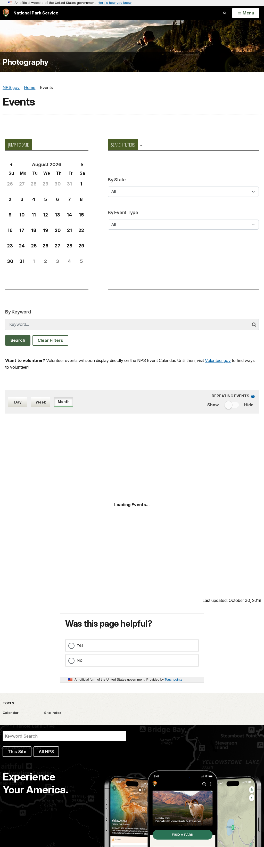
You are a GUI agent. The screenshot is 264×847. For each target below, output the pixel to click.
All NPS (46, 751)
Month (64, 401)
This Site (17, 751)
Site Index (52, 713)
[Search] (64, 736)
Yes (80, 645)
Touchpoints (173, 679)
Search (17, 340)
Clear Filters (50, 340)
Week (41, 402)
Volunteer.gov (218, 360)
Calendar (11, 713)
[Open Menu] (245, 13)
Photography (25, 62)
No (79, 660)
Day (17, 402)
